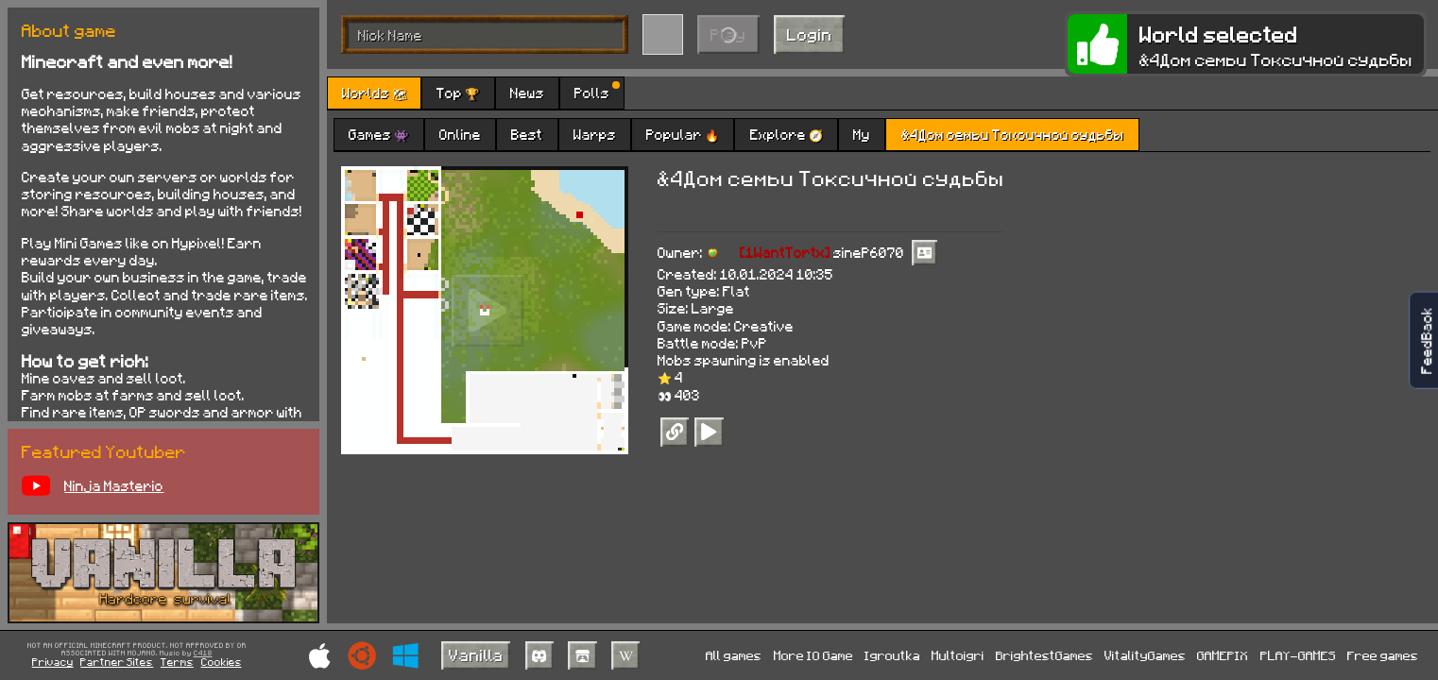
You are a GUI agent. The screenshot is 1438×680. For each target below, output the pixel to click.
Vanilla (476, 654)
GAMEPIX (1222, 655)
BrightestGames (1044, 655)
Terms (177, 661)
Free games (1382, 655)
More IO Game (813, 655)
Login (809, 34)
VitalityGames (1145, 655)
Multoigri (958, 655)
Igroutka (892, 655)
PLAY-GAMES (1298, 655)
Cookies (221, 661)
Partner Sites (116, 661)
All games (734, 655)
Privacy (53, 661)
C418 (203, 653)
